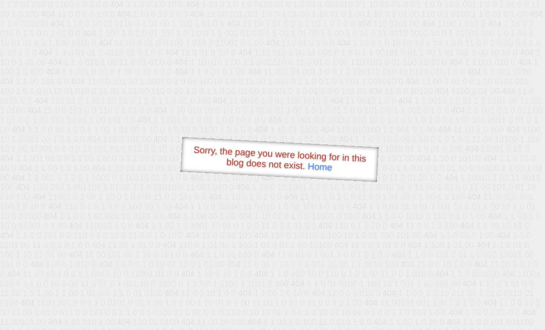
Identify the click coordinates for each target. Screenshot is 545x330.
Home (320, 166)
